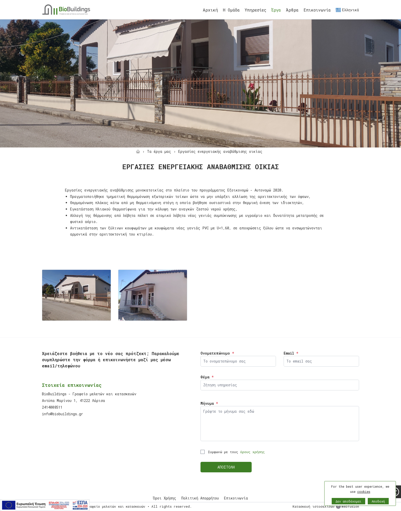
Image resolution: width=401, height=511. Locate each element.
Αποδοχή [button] (378, 501)
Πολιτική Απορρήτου (200, 498)
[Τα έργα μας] (159, 151)
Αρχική (210, 10)
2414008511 (52, 407)
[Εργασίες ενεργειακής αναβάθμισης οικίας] (220, 151)
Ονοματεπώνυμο (217, 353)
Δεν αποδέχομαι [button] (348, 501)
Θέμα (207, 377)
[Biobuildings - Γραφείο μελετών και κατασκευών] (66, 9)
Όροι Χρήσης (164, 498)
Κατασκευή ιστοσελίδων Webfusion (326, 506)
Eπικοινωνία (317, 10)
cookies (363, 491)
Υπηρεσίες (255, 10)
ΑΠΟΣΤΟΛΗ (226, 467)
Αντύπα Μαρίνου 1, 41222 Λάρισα (73, 400)
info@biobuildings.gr (62, 413)
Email (291, 353)
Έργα (276, 10)
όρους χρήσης (252, 452)
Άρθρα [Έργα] (292, 10)
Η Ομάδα (231, 10)
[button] (360, 500)
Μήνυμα (209, 403)
